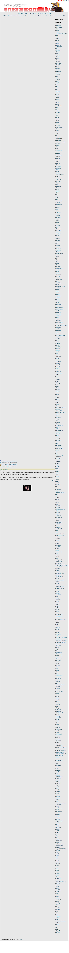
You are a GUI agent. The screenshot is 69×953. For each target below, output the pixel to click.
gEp (57, 402)
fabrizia (57, 351)
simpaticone (58, 827)
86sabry (57, 30)
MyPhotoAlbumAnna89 (61, 640)
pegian (57, 701)
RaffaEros (58, 739)
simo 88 (57, 825)
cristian (57, 214)
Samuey (57, 794)
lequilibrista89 (59, 528)
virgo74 (57, 917)
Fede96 (57, 368)
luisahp (57, 556)
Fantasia (58, 355)
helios (57, 441)
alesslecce (58, 50)
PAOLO (57, 693)
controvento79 (59, 201)
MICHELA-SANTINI (61, 619)
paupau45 (58, 698)
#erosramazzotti (12, 461)
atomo (57, 117)
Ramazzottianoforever (61, 750)
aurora (57, 119)
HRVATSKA (58, 445)
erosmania (58, 319)
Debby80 (58, 240)
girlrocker (58, 422)
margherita (58, 571)
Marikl (57, 585)
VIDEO (50, 13)
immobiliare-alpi (59, 455)
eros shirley (58, 337)
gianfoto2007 (59, 410)
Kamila (57, 497)
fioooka (57, 369)
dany (57, 227)
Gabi (57, 384)
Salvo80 (57, 793)
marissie (58, 593)
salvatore (58, 791)
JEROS (57, 481)
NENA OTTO (59, 655)
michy (57, 621)
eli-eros (57, 260)
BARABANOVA (59, 127)
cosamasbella (59, 204)
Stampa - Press (53, 15)
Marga (57, 570)
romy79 (57, 771)
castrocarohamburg (60, 174)
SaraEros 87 (58, 804)
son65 (57, 832)
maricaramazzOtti (60, 580)
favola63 (58, 360)
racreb (57, 735)
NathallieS (58, 653)
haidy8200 (58, 440)
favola (57, 358)
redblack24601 (59, 760)
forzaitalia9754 (59, 373)
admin (57, 40)
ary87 (57, 110)
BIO (26, 13)
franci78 (58, 378)
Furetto (57, 381)
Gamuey (58, 389)
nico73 (57, 662)
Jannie (57, 469)
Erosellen (58, 310)
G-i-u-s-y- (58, 382)
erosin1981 (58, 314)
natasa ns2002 (59, 652)
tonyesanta (58, 878)
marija (57, 583)
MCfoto (57, 606)
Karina (57, 499)
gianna (57, 414)
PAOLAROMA (59, 691)
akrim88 (58, 43)
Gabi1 (57, 386)
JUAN (57, 491)
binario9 (58, 145)
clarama (57, 189)
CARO (57, 169)
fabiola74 (58, 348)
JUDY (57, 494)
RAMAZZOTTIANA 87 (61, 747)
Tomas (57, 875)
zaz (56, 925)
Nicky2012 (58, 660)
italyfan (57, 464)
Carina (57, 164)
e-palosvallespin (59, 253)
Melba (57, 607)
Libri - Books (6, 15)
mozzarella (58, 639)
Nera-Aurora (58, 658)
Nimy (57, 666)
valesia (57, 898)
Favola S (58, 364)
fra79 (57, 376)
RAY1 (57, 757)
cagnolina (58, 158)
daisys (57, 222)
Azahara (57, 122)
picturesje (58, 716)
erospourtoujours (59, 323)
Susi (57, 852)
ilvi (56, 453)
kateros (57, 500)
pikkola (57, 721)
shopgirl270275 (59, 821)
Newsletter (43, 15)
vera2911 (58, 907)
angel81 (57, 78)
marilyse (58, 589)
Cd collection (13, 15)
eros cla (57, 332)
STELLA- (58, 839)
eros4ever (58, 292)
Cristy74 (58, 215)
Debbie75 (58, 238)
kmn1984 (58, 512)
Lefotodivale (58, 522)
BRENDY (58, 153)
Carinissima (58, 168)
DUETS (29, 13)
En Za (57, 278)
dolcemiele (58, 250)
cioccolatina (58, 186)
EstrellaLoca (58, 346)
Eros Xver (58, 338)
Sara (57, 801)
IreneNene (58, 461)
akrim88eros (58, 45)
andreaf (57, 73)
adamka (57, 38)
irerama (57, 463)
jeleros (57, 478)
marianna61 (58, 575)
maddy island (59, 560)
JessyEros (58, 484)
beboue (57, 132)
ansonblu (58, 97)
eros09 (57, 291)
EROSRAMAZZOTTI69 (61, 325)
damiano (58, 225)
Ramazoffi (58, 742)
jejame (57, 473)
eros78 (57, 299)
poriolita (58, 727)
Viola (57, 914)
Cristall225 (58, 212)
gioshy (57, 419)
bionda (57, 146)
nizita (57, 671)
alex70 (57, 53)
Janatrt (57, 468)
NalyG (57, 650)
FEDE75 (58, 366)
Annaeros (58, 91)
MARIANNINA (59, 576)
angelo (57, 81)
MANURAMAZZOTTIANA (61, 565)
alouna (57, 66)
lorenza (57, 543)
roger (57, 768)
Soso (57, 834)
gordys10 (58, 432)
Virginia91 (58, 916)
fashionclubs (58, 356)
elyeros (57, 264)
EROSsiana (58, 327)
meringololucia (59, 614)
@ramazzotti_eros (5, 466)
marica (57, 578)
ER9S (57, 281)
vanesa (57, 901)
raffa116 (58, 737)
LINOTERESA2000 (60, 535)
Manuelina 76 (59, 561)
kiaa (57, 504)
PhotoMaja (58, 709)
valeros (57, 891)
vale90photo (58, 889)
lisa (56, 537)
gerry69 (57, 404)
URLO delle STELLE (60, 881)
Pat (56, 694)
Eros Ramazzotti (5, 461)
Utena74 (58, 883)
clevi (57, 192)
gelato (57, 394)
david (57, 237)
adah (57, 35)
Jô (56, 496)
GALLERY (34, 13)
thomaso (58, 866)
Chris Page (58, 181)
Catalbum (58, 176)
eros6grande (58, 296)
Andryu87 (58, 74)
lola (57, 541)
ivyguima (58, 466)
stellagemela (58, 842)
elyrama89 (58, 266)
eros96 (57, 302)
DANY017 (58, 230)
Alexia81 (58, 55)
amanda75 (58, 68)
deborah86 (58, 241)
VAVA (57, 904)
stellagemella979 (59, 845)
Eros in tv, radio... (20, 15)
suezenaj (58, 850)
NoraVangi (58, 678)
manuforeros (58, 563)
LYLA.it (21, 939)
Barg (57, 128)
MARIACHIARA (60, 573)
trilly (57, 880)
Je (56, 486)
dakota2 (57, 223)
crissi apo (58, 210)
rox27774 (58, 783)
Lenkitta (58, 527)
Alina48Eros (58, 63)
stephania (58, 847)
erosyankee (58, 330)
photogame (58, 707)
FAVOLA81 (58, 361)
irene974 (58, 460)
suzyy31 (58, 853)
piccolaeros (58, 711)
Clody (57, 196)
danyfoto (58, 235)
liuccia (57, 540)
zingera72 (58, 930)
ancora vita (58, 71)
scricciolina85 (59, 811)
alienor (57, 60)
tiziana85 (58, 873)
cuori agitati (58, 217)
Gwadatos (58, 438)
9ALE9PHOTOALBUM (61, 33)
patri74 (57, 696)
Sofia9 (57, 830)
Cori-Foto (58, 202)
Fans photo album (29, 15)
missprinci (58, 630)
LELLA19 (58, 525)
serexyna (58, 817)
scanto (57, 809)
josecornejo (58, 489)
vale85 (57, 888)
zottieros (58, 932)
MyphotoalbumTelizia (61, 642)
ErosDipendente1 (59, 309)
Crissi (57, 209)
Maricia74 (58, 581)
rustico (57, 786)
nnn (57, 673)
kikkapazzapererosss (60, 509)
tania (57, 857)
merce (57, 611)
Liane (57, 532)
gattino (57, 392)
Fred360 (58, 379)
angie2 (57, 82)
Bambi (57, 123)
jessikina (58, 482)
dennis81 (58, 245)
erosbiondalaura (59, 307)
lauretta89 (58, 519)
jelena (57, 474)
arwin (57, 109)
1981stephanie (59, 27)
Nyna (57, 683)
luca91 (57, 550)
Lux (57, 558)
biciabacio (58, 143)
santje (57, 799)
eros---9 (57, 289)
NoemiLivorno (59, 675)
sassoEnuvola (59, 807)
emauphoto (58, 269)
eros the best (58, 287)
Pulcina (57, 732)
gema (57, 396)
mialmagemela (59, 616)
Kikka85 (58, 507)
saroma (57, 806)
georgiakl (58, 401)
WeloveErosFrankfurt (60, 921)
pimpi (57, 722)
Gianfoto (58, 409)
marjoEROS (58, 594)
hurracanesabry (59, 448)
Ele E (57, 258)
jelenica (57, 476)
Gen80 (57, 399)
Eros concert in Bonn (60, 286)
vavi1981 (58, 906)
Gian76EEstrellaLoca (60, 407)
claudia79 (58, 191)
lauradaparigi (59, 517)
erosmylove (58, 320)
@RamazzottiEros (5, 462)
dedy (57, 243)
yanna (57, 924)
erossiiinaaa (58, 328)
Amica (57, 69)
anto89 (57, 102)
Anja (57, 87)
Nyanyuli (58, 681)
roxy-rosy (58, 785)
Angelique (58, 79)
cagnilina (58, 156)
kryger (57, 514)
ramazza (58, 744)
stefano (57, 835)
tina (57, 868)
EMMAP (58, 276)
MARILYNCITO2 (60, 588)
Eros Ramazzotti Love (61, 335)
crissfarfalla (58, 207)
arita (57, 107)
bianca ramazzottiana (60, 141)
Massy (57, 598)
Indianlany (58, 456)
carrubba (58, 173)
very (57, 911)
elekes (57, 256)
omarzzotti (58, 686)
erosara (57, 305)
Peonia (57, 703)
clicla (57, 194)
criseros (57, 205)
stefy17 (57, 837)
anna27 (57, 89)
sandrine (58, 796)
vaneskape (58, 903)
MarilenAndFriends (60, 586)
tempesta (58, 863)
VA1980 (58, 885)
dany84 (57, 232)
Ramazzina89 (59, 745)
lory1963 (58, 546)
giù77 (57, 428)
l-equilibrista (58, 515)
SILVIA (57, 822)
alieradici (58, 61)
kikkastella (58, 510)
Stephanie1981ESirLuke (61, 848)
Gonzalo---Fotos (59, 430)
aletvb (57, 51)
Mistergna (58, 632)
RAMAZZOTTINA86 (61, 753)
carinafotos (58, 166)
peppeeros (58, 704)
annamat (58, 92)
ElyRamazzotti (59, 268)
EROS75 (58, 297)
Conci (57, 197)
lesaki (57, 530)
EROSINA (58, 315)
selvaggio (58, 814)
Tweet (53, 480)
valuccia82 (58, 899)
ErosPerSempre (59, 322)
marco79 (58, 568)
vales (57, 894)
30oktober (58, 28)
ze (56, 927)
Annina (57, 94)
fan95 (57, 353)
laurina (57, 520)
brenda (57, 151)
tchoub (57, 860)
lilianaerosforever (60, 533)
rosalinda (58, 775)
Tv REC (63, 15)
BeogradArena (59, 138)
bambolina (58, 125)
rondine (57, 773)
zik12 (57, 929)
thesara (57, 865)
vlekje (57, 919)
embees (57, 271)
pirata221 (58, 724)
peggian (57, 699)
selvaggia (58, 812)
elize (57, 261)
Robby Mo (58, 765)
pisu (57, 725)
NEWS (18, 13)
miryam (57, 629)
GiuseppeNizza (59, 425)
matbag (57, 601)
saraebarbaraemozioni (60, 803)
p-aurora (58, 688)
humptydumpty (59, 446)
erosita (57, 317)
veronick (58, 909)
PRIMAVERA (59, 729)
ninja (57, 668)
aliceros (57, 58)
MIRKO (58, 627)
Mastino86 (58, 599)
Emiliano (58, 273)
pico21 (57, 714)
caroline (57, 171)
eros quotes (58, 333)
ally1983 (58, 64)
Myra (57, 644)
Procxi (57, 730)
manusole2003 (59, 566)
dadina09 (58, 219)
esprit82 (57, 341)
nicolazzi (58, 665)
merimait (58, 612)
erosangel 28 (58, 304)
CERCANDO (59, 179)
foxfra (57, 374)
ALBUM (22, 13)
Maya (57, 604)
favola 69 (58, 363)
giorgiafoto (58, 417)
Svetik (57, 855)
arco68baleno (59, 105)
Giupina (57, 423)
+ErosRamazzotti (5, 464)
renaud (57, 762)
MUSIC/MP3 (41, 13)
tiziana (57, 871)
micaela (57, 617)
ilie (56, 451)
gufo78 (57, 437)
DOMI (57, 251)
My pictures (58, 645)
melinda (57, 609)
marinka (57, 591)
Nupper (57, 680)
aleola (57, 48)
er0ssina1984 (59, 279)
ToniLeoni (58, 876)
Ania (57, 84)
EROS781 (58, 301)
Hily (57, 443)
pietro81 (58, 719)
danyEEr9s (58, 233)
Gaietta (57, 387)
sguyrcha (58, 819)
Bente (57, 137)
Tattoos (59, 15)
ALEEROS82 (59, 46)
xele (57, 922)
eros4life (58, 294)
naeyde (57, 648)
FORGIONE (58, 371)
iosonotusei (58, 458)
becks (57, 133)
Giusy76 (58, 427)
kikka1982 (58, 505)
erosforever (58, 312)
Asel (57, 114)
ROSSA (57, 781)
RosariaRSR (58, 778)
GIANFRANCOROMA (61, 412)
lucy (57, 553)
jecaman (58, 471)
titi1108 (57, 870)
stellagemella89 (59, 844)
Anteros (57, 99)
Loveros (57, 548)
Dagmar (57, 220)
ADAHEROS (59, 37)
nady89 (57, 647)
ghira (57, 405)
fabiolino (58, 350)
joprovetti (58, 487)
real (57, 758)
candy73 (58, 163)
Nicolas (57, 663)
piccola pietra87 (59, 712)
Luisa (57, 555)
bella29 (57, 135)
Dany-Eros (58, 228)
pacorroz (58, 689)
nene (57, 657)
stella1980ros (59, 840)
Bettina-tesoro (59, 140)
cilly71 (57, 184)
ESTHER (58, 343)
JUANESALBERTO (60, 492)
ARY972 (58, 112)
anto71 (57, 101)
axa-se (57, 120)
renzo (57, 763)
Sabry (57, 788)
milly (57, 624)
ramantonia (58, 740)
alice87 (57, 56)
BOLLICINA (59, 150)
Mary (57, 596)
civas (57, 187)
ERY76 (57, 340)
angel (57, 76)
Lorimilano (58, 545)
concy (57, 199)
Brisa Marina (59, 155)
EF (56, 255)
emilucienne (58, 274)
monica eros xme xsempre (61, 637)
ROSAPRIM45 (59, 776)
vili (56, 912)
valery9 (57, 893)
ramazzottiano (59, 748)
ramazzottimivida (60, 752)
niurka (57, 670)
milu (57, 625)
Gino (57, 415)
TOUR (46, 13)
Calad (57, 160)
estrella (57, 345)
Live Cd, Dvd (37, 15)
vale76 (57, 886)
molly (57, 635)
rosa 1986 (58, 780)
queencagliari (59, 734)
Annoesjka (58, 96)
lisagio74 (58, 538)
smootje (57, 829)
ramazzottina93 (59, 755)
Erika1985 (58, 282)
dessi (57, 246)
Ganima (57, 391)
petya (57, 706)
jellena (57, 479)
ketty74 (57, 502)
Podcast (48, 15)
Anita (57, 86)
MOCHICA (58, 634)
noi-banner (58, 676)
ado (56, 41)
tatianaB (58, 858)
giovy (57, 420)
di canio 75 (58, 248)
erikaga (57, 284)
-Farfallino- (58, 25)
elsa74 (57, 263)
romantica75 (58, 770)
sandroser (58, 798)
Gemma (57, 397)
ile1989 (57, 450)
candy (57, 161)
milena (57, 622)
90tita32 (57, 32)
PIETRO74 (58, 717)
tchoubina (58, 862)
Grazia (57, 435)
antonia (57, 104)
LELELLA (58, 523)
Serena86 (58, 816)
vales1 (57, 896)
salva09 (57, 789)
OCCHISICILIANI (60, 685)
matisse (57, 603)
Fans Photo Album (4, 469)
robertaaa (58, 766)
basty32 (57, 130)
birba (57, 148)
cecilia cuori (58, 178)
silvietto (57, 824)
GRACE (58, 433)
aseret (57, 115)
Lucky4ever (58, 551)
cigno (57, 182)
